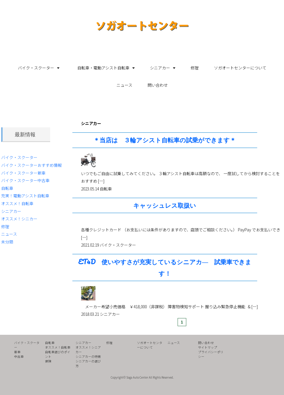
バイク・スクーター (36, 68)
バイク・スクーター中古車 (25, 180)
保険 (48, 361)
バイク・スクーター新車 (23, 173)
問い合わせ (158, 85)
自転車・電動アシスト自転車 (103, 68)
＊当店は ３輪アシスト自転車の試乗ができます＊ (164, 140)
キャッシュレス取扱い (164, 205)
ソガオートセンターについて (240, 68)
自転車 (7, 188)
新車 (17, 352)
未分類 (7, 242)
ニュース (124, 85)
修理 (195, 68)
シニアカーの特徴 (88, 356)
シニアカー (160, 68)
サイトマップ (207, 347)
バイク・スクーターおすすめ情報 (31, 165)
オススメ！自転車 (17, 203)
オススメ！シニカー (19, 219)
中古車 (19, 356)
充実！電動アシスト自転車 (25, 196)
